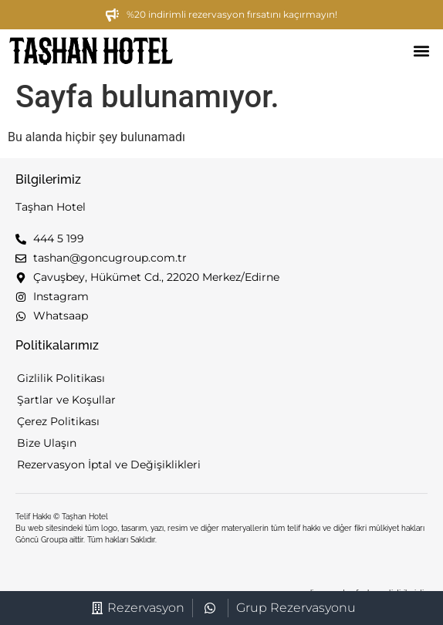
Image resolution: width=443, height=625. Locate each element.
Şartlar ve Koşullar (66, 400)
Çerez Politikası (58, 421)
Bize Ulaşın (46, 443)
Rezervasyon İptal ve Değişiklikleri (109, 464)
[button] (421, 51)
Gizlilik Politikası (61, 378)
